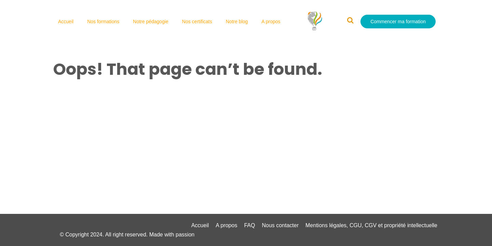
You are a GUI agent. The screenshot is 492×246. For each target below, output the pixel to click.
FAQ (249, 225)
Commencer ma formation (398, 21)
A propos (270, 21)
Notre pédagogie (150, 21)
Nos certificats (197, 21)
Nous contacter (280, 225)
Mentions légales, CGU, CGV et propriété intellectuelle (371, 225)
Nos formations (103, 21)
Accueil (65, 21)
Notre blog (237, 21)
